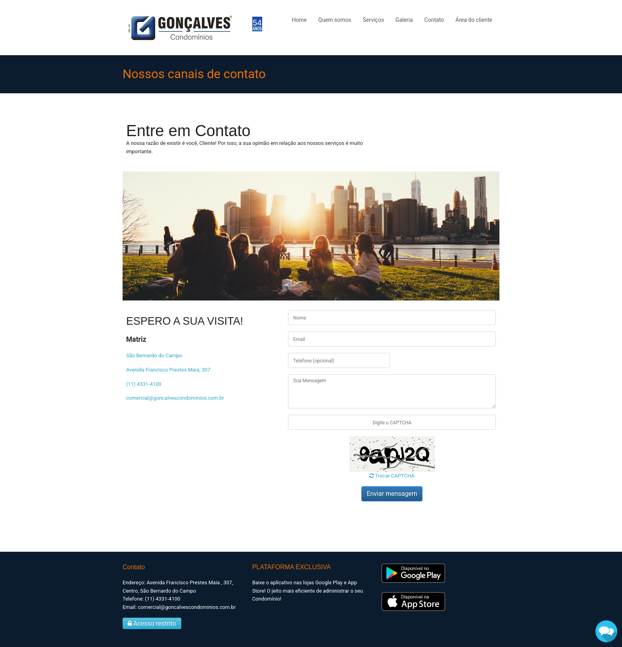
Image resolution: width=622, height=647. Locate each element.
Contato (434, 20)
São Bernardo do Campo (154, 355)
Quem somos (334, 20)
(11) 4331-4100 (143, 384)
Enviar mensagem (392, 493)
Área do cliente (473, 20)
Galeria (404, 20)
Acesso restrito (152, 623)
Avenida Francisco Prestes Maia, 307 (168, 370)
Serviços (373, 20)
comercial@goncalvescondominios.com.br (175, 398)
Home (299, 20)
